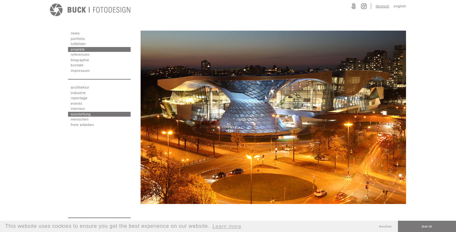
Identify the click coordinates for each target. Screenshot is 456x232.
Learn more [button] (227, 226)
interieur (78, 109)
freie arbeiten (82, 125)
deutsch (382, 6)
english (400, 6)
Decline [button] (385, 226)
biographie (80, 60)
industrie (78, 93)
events (77, 103)
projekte (78, 49)
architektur (80, 87)
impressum (80, 70)
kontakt (77, 65)
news (75, 33)
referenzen (80, 54)
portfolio (78, 39)
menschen (80, 119)
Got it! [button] (427, 226)
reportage (79, 98)
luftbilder (78, 44)
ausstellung (81, 114)
